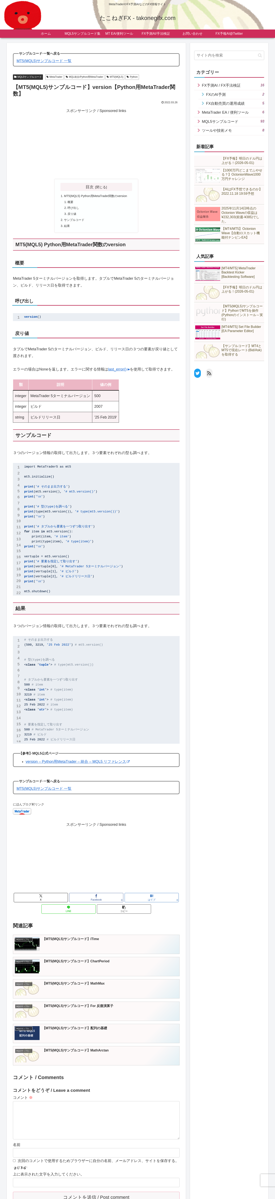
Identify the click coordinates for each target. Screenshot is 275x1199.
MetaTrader (54, 76)
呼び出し (73, 210)
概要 (69, 203)
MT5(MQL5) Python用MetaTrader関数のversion (97, 196)
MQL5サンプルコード (28, 76)
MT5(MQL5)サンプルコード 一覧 (43, 61)
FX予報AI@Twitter (177, 1193)
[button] (152, 902)
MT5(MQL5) (115, 76)
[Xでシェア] (40, 902)
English (198, 1193)
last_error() (119, 374)
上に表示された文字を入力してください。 (48, 1109)
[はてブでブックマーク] (96, 902)
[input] (229, 55)
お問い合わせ (102, 1193)
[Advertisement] (96, 143)
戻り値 (71, 217)
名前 (16, 1079)
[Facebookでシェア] (68, 902)
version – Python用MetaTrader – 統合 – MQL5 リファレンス (78, 766)
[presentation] (39, 1148)
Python (132, 76)
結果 (65, 230)
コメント (23, 1025)
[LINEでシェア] (124, 902)
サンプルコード (74, 223)
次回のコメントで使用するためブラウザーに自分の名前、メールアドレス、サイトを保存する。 (98, 1095)
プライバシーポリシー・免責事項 (67, 1193)
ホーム (15, 1193)
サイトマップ (32, 1193)
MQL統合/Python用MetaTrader (84, 76)
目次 (90, 187)
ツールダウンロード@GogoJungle (138, 1193)
